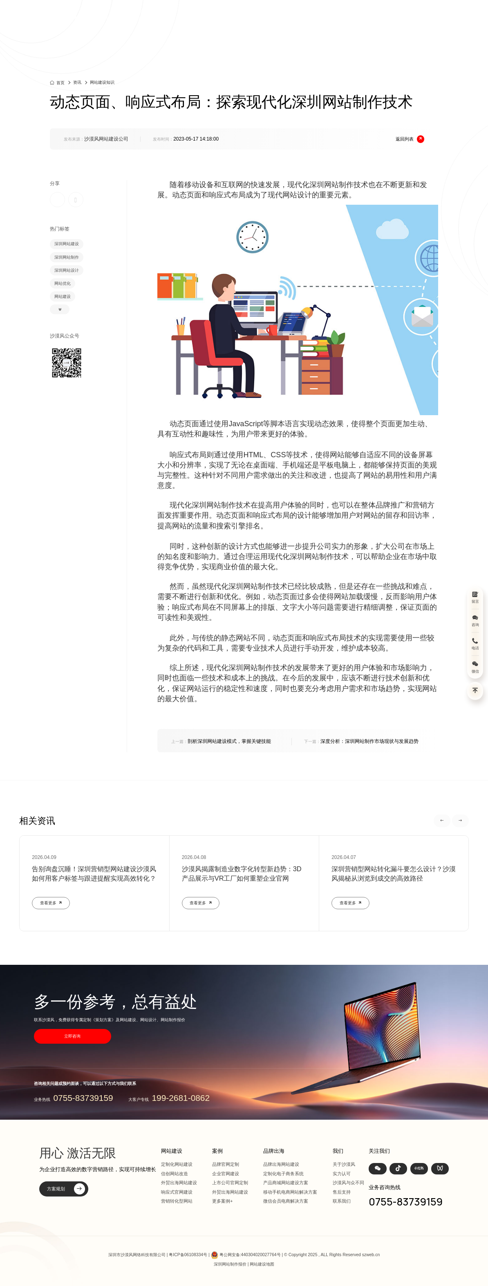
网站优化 (62, 283)
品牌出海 (343, 15)
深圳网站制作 (66, 257)
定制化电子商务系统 (283, 1173)
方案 (317, 15)
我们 (389, 15)
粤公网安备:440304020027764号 (250, 1254)
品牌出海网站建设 (281, 1164)
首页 (245, 15)
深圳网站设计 (66, 270)
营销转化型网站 (177, 1201)
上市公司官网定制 (230, 1182)
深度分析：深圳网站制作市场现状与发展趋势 (361, 741)
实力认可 (342, 1173)
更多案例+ (222, 1201)
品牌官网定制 (225, 1164)
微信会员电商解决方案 (285, 1201)
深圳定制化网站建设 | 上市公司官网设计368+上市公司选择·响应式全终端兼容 (130, 15)
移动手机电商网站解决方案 (290, 1192)
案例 (296, 15)
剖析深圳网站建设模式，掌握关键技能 (221, 741)
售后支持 (342, 1192)
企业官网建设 (225, 1173)
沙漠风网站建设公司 (106, 139)
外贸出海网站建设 (179, 1182)
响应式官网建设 (177, 1192)
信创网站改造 (174, 1173)
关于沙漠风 (344, 1164)
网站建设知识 (102, 82)
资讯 (368, 15)
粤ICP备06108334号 (188, 1254)
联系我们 (342, 1201)
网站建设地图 (262, 1264)
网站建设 (270, 15)
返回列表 (410, 139)
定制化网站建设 (177, 1164)
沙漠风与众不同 (348, 1182)
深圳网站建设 (66, 244)
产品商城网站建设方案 (285, 1182)
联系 (410, 15)
